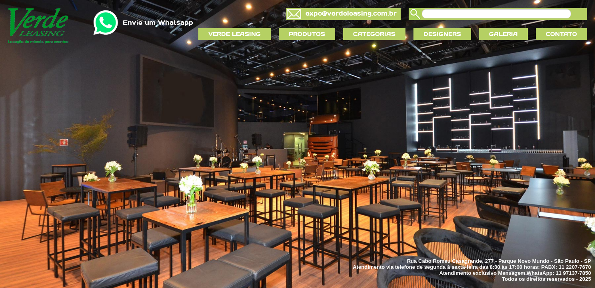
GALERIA (503, 34)
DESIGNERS (442, 34)
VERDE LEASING (234, 34)
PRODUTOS (307, 34)
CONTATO (561, 34)
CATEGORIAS (374, 34)
